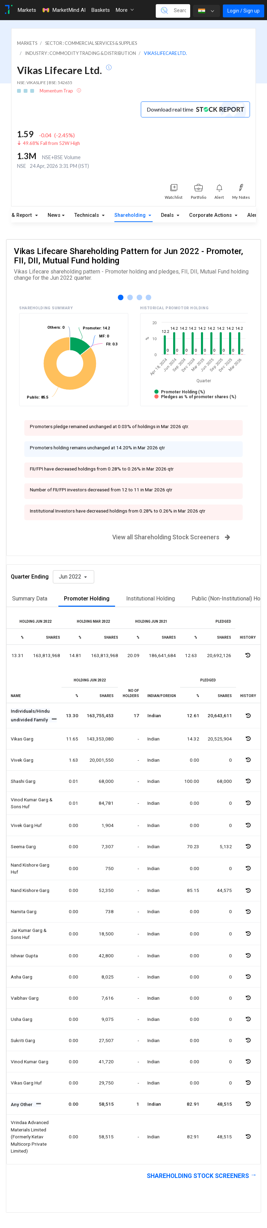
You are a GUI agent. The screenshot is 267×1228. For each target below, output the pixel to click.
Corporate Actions (211, 215)
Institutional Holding (150, 598)
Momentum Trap (56, 90)
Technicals (87, 215)
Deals (168, 215)
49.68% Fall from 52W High (51, 143)
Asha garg (21, 977)
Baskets (100, 10)
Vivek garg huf (26, 825)
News (54, 215)
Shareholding (130, 215)
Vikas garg (22, 739)
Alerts (254, 213)
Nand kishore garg (30, 890)
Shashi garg (23, 781)
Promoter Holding (87, 598)
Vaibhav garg (25, 998)
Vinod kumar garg (29, 1061)
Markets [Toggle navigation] (26, 10)
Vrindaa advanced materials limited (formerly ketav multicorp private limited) (30, 1137)
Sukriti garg (23, 1040)
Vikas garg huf (26, 1083)
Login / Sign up (243, 11)
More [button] (124, 10)
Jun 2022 (71, 576)
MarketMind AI (64, 10)
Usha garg (21, 1019)
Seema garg (23, 846)
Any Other (22, 1104)
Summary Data (29, 598)
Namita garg (24, 911)
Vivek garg (22, 760)
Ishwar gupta (24, 955)
